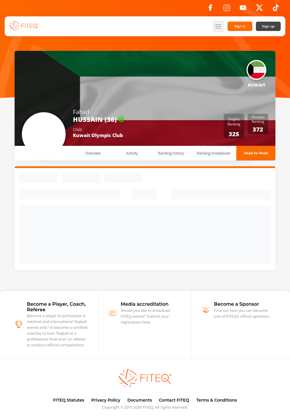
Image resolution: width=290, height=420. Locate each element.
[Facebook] (210, 9)
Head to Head (256, 153)
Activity (132, 153)
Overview (92, 153)
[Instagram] (226, 9)
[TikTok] (275, 9)
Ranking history (171, 153)
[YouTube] (243, 9)
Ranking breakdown (213, 153)
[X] (259, 9)
